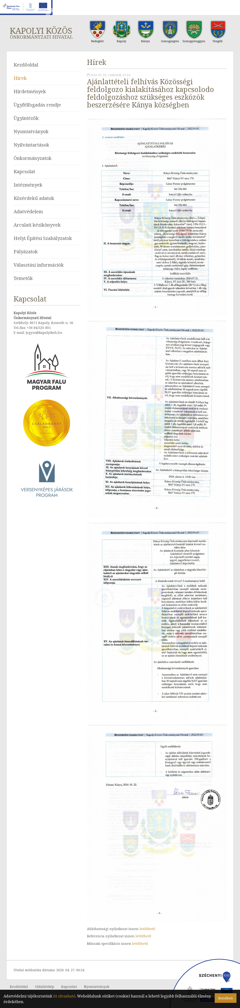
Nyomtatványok (31, 131)
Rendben (225, 998)
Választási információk (39, 265)
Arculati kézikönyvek (37, 225)
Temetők (23, 278)
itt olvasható (64, 996)
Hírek (20, 78)
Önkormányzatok (33, 158)
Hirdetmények (30, 91)
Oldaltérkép (44, 986)
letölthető (147, 929)
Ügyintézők (26, 118)
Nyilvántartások (31, 145)
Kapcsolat (24, 171)
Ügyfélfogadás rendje (37, 105)
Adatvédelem (28, 211)
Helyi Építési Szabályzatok (43, 238)
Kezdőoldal (26, 65)
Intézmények (28, 185)
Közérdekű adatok (34, 198)
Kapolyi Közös (44, 32)
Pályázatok (26, 251)
